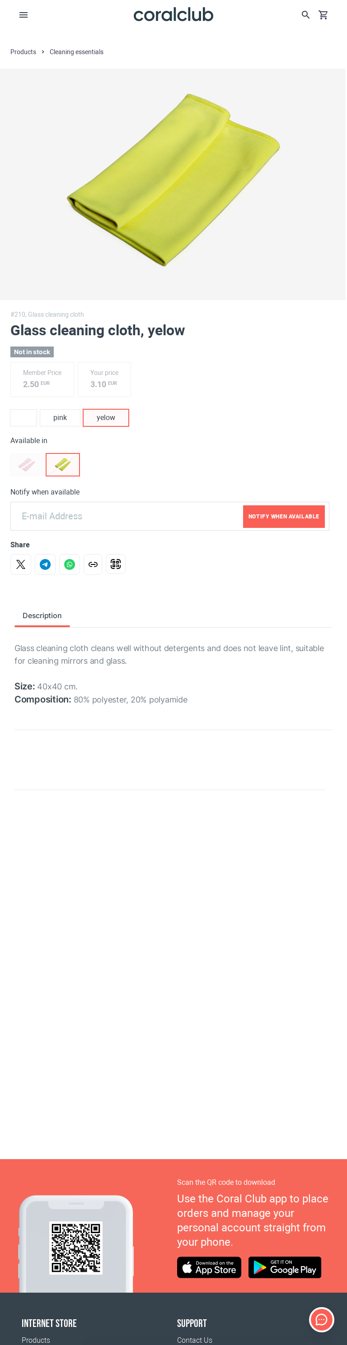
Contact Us (194, 1340)
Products (36, 1340)
